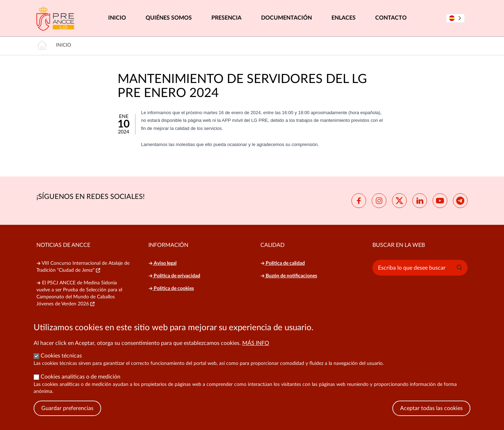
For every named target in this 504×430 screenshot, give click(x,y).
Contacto (391, 18)
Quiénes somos (169, 18)
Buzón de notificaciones (288, 275)
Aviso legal (162, 263)
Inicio (117, 18)
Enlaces (343, 18)
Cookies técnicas (61, 362)
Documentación (286, 18)
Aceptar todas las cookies (431, 414)
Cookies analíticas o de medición (80, 383)
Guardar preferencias (67, 414)
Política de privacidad (174, 275)
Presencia (226, 18)
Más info (255, 349)
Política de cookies (171, 288)
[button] (459, 267)
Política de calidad (282, 263)
